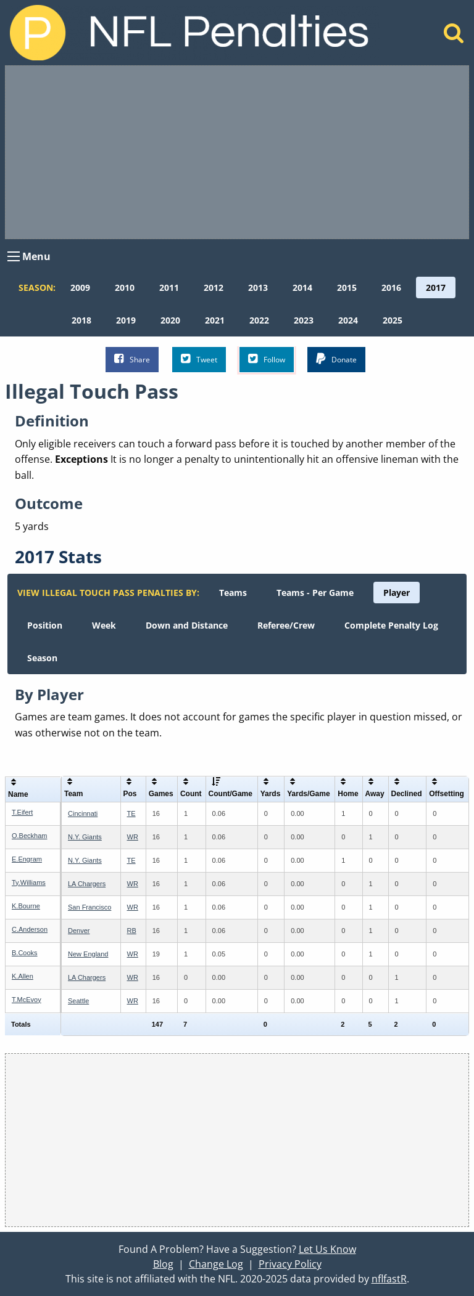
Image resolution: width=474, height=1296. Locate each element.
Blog (163, 1264)
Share (132, 359)
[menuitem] (80, 287)
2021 (215, 320)
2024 (348, 320)
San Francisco (89, 907)
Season (42, 658)
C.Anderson (30, 929)
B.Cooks (25, 952)
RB (131, 930)
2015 (347, 287)
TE (131, 813)
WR (132, 837)
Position (44, 625)
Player (396, 592)
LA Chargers (87, 883)
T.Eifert (22, 812)
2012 (213, 287)
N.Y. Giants (85, 837)
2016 (391, 287)
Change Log (216, 1264)
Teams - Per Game (315, 592)
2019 (126, 320)
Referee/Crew (286, 625)
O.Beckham (29, 835)
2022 (259, 320)
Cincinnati (83, 813)
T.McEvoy (26, 999)
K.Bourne (26, 906)
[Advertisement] (237, 152)
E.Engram (27, 859)
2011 (169, 287)
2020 (170, 320)
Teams (233, 592)
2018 (81, 320)
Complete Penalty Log (391, 625)
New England (88, 954)
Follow (266, 359)
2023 (304, 320)
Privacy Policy (290, 1264)
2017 (436, 287)
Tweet (199, 359)
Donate (336, 359)
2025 (392, 320)
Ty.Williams (29, 882)
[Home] (454, 36)
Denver (78, 930)
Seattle (78, 1001)
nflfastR (389, 1279)
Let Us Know (327, 1249)
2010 (125, 287)
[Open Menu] (13, 256)
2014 (302, 287)
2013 (258, 287)
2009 (80, 287)
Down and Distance (187, 625)
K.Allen (22, 976)
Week (104, 625)
